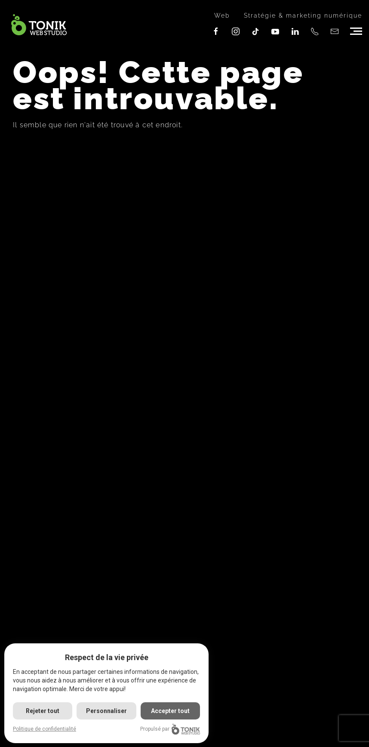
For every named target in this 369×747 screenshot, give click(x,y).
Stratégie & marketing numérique (303, 15)
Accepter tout (170, 710)
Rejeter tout (42, 710)
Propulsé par (170, 729)
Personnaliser (106, 710)
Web (222, 15)
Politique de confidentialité (44, 729)
